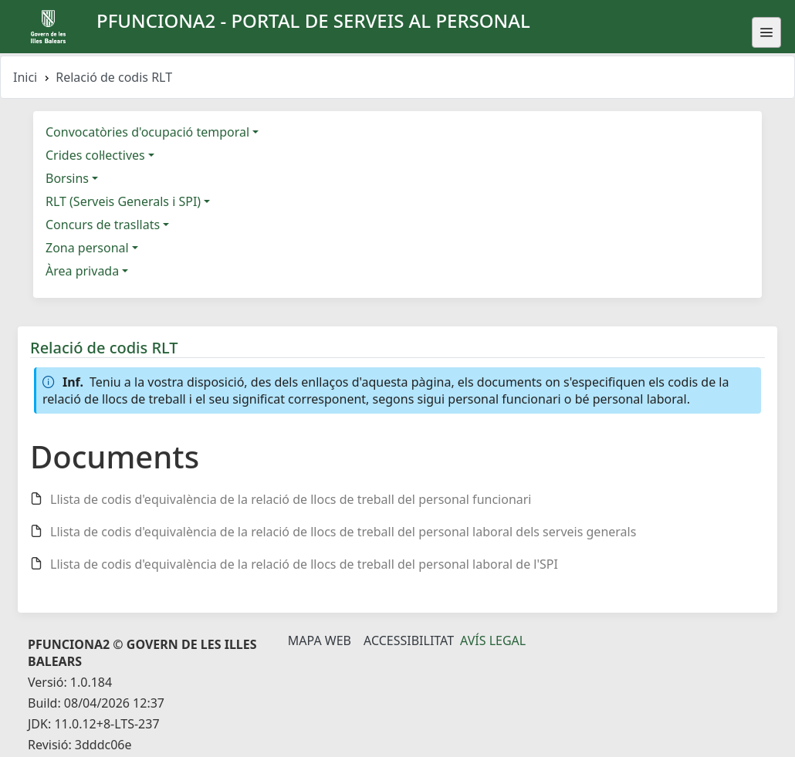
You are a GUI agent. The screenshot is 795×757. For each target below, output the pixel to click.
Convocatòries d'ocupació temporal (147, 131)
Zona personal (87, 247)
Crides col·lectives (95, 155)
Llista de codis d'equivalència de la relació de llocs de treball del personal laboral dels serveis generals (343, 531)
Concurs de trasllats (103, 224)
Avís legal (493, 640)
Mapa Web (319, 640)
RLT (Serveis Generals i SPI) (123, 201)
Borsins (67, 178)
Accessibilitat (409, 640)
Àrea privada (82, 270)
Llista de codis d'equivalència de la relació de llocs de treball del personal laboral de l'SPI (304, 564)
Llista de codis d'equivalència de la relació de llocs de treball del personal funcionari (291, 499)
